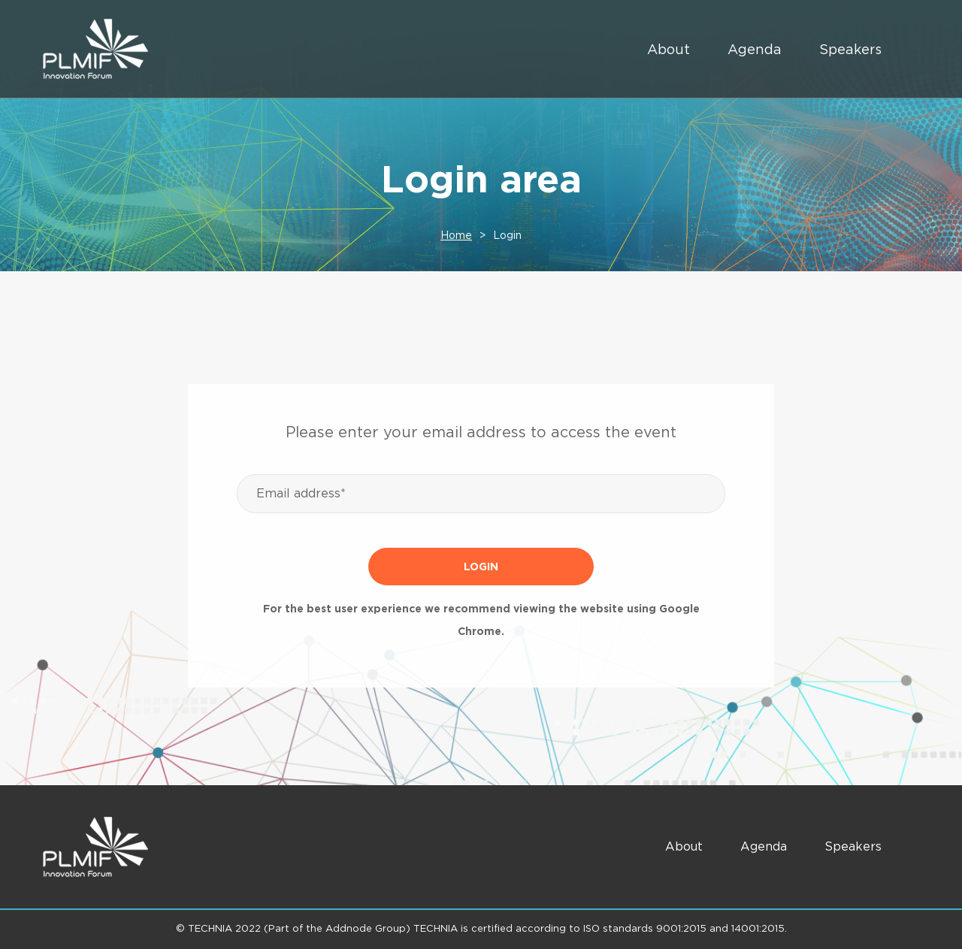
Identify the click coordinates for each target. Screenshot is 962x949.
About (668, 49)
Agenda (755, 49)
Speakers (850, 49)
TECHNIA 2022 (224, 928)
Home (456, 235)
